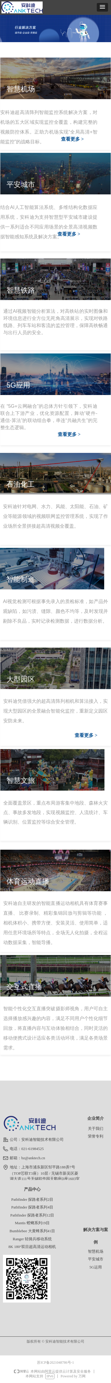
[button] (102, 7)
